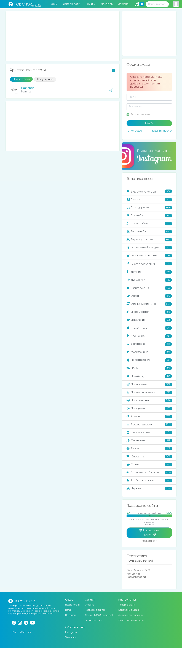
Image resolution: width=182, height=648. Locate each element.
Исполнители (71, 4)
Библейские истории (149, 191)
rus (14, 631)
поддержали (149, 541)
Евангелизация (149, 288)
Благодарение (149, 207)
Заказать (123, 4)
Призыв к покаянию (149, 392)
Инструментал (149, 312)
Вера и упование (149, 239)
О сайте (89, 605)
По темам (70, 615)
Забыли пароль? (161, 130)
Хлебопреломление (149, 480)
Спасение (149, 456)
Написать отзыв (93, 620)
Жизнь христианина (149, 304)
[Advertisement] (62, 36)
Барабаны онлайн (128, 610)
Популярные (45, 79)
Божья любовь (149, 223)
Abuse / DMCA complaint (99, 615)
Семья (149, 448)
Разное (149, 416)
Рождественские (149, 424)
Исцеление (149, 320)
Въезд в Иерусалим (149, 263)
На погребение (149, 360)
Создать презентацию (131, 620)
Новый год (149, 376)
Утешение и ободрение (149, 472)
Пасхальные (149, 384)
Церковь (149, 488)
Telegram (70, 637)
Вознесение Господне (149, 247)
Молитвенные (149, 352)
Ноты (68, 610)
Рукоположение (149, 432)
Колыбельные (149, 328)
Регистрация (135, 130)
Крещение (149, 336)
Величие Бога (149, 231)
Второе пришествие (149, 255)
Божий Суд (149, 215)
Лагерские (149, 344)
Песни (54, 4)
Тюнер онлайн (126, 605)
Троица (149, 464)
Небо (149, 368)
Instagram (71, 632)
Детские (149, 272)
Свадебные (149, 440)
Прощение (149, 408)
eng (22, 631)
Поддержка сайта (95, 610)
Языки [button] (89, 4)
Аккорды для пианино (130, 615)
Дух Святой (149, 280)
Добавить (107, 4)
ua (29, 631)
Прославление (149, 400)
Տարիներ (27, 88)
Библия (149, 199)
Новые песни (21, 79)
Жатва (149, 296)
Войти (149, 123)
